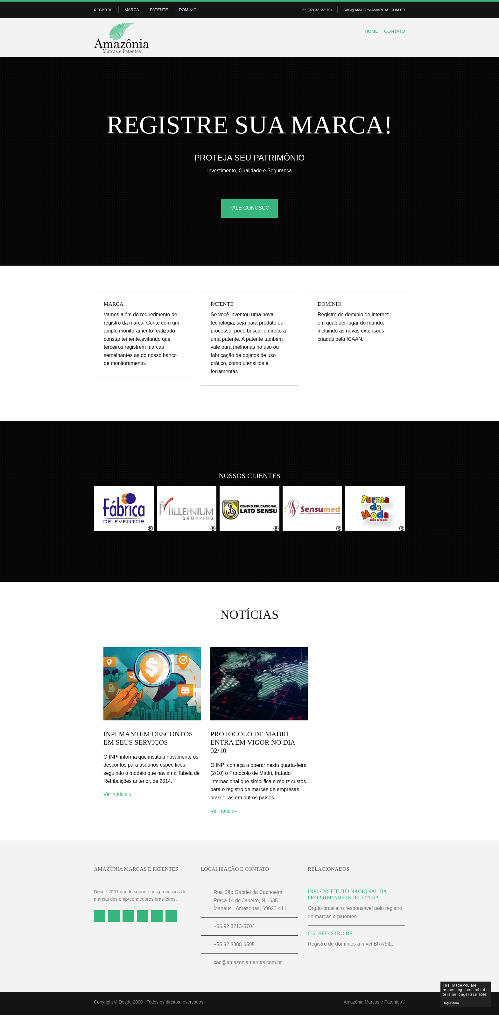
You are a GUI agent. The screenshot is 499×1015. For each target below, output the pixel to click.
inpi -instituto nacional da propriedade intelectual (347, 896)
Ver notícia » (117, 796)
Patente (161, 10)
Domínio (190, 10)
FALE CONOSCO (249, 210)
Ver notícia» (223, 813)
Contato (393, 33)
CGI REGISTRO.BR (330, 936)
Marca (133, 10)
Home (367, 33)
